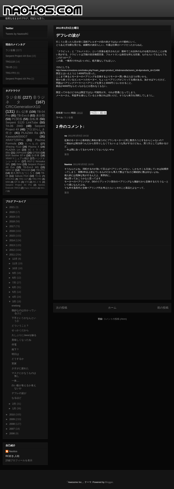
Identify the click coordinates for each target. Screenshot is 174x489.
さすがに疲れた (20, 368)
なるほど (16, 397)
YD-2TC (40, 170)
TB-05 (9, 67)
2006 (12, 433)
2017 (12, 226)
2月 (14, 403)
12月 (15, 258)
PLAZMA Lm (13, 149)
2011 (12, 254)
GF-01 (17, 182)
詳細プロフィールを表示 (19, 460)
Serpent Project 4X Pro (18, 78)
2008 (12, 423)
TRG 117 (23, 179)
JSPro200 (21, 152)
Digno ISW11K (30, 188)
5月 (14, 292)
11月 (15, 263)
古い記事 (22, 111)
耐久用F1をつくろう (23, 173)
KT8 (27, 182)
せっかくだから (20, 330)
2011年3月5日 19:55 (83, 164)
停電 (14, 344)
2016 (12, 231)
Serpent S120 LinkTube (22, 122)
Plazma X (33, 146)
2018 (12, 221)
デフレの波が (19, 393)
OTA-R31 (10, 179)
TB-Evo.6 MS (31, 167)
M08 (8, 182)
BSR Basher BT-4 (15, 155)
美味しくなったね (21, 339)
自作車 (35, 155)
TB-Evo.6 (23, 115)
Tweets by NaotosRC (17, 33)
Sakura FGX (22, 176)
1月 (14, 408)
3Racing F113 (13, 146)
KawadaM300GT (16, 136)
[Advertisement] (112, 272)
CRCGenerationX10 (23, 107)
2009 (12, 419)
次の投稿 (61, 307)
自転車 (34, 119)
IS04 (19, 164)
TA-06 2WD (14, 126)
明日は (15, 354)
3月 (14, 301)
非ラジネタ (25, 99)
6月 (14, 287)
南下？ (15, 349)
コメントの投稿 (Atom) (115, 319)
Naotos (13, 451)
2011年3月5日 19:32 (78, 135)
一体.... (15, 380)
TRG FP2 (11, 73)
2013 (12, 245)
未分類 (40, 115)
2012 (12, 249)
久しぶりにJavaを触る (24, 335)
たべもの (32, 143)
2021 (12, 207)
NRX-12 (10, 170)
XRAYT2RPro (14, 140)
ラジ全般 (68, 117)
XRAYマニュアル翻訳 (17, 158)
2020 (12, 212)
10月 (15, 268)
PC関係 (17, 119)
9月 (14, 273)
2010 (12, 414)
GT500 (36, 152)
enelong (16, 305)
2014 (12, 240)
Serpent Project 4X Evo (18, 56)
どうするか (18, 358)
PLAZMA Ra (29, 133)
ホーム (112, 307)
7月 (14, 282)
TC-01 (38, 176)
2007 (12, 428)
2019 (12, 216)
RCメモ (37, 182)
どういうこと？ (20, 325)
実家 (14, 363)
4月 (14, 296)
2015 (12, 235)
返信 (66, 154)
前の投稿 (162, 307)
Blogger (109, 482)
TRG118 (10, 61)
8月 (14, 277)
